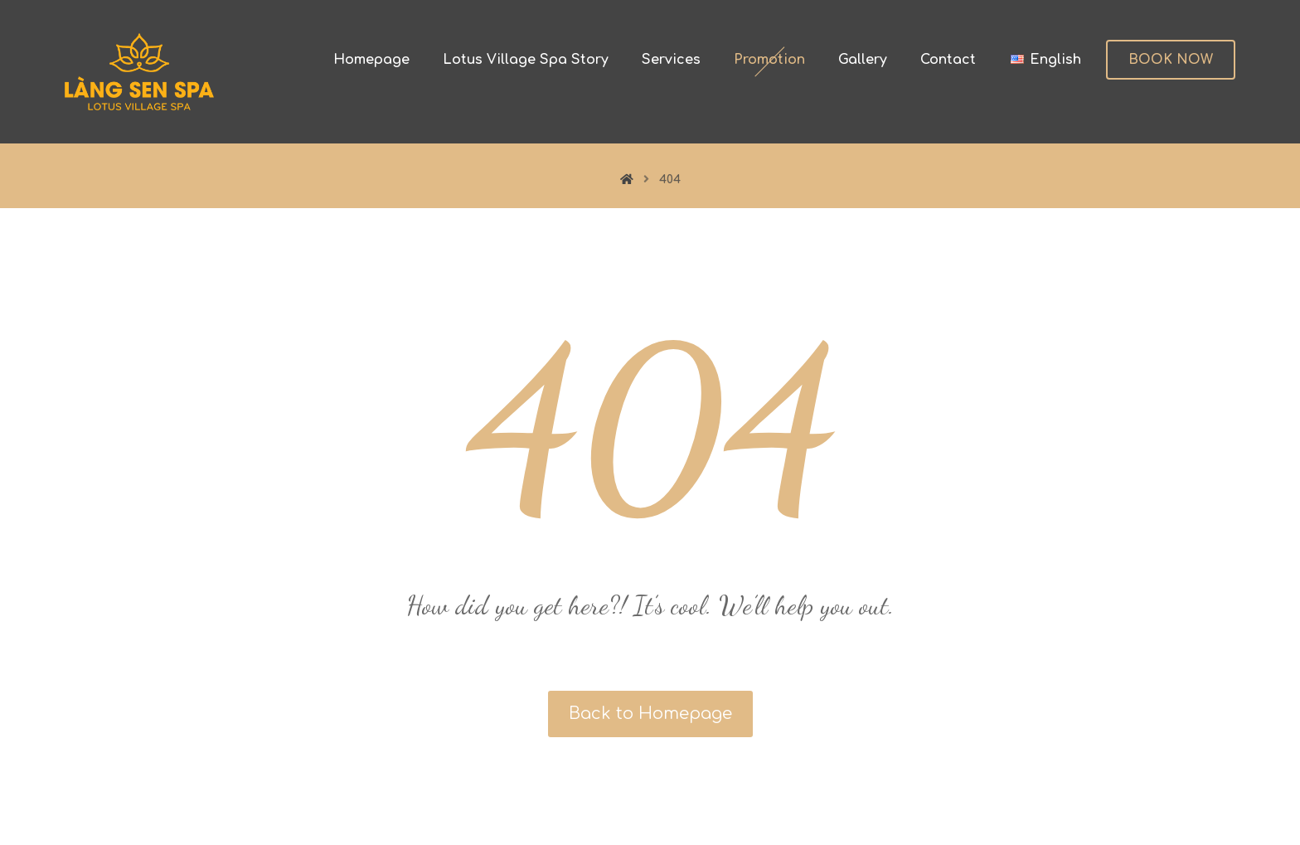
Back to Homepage (650, 713)
